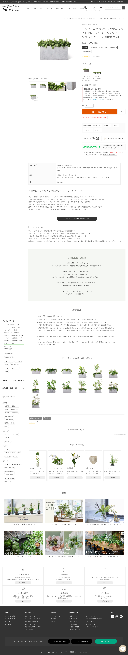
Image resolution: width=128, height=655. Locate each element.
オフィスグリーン (30, 623)
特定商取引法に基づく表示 (94, 618)
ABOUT (93, 2)
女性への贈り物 (9, 419)
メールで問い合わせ (81, 641)
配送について (73, 618)
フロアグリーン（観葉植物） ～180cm (13, 337)
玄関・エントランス (10, 452)
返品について (73, 621)
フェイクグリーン (9, 321)
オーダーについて (101, 2)
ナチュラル (15, 434)
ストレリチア (14, 364)
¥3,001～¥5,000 (16, 464)
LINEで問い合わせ (106, 641)
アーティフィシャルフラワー (12, 380)
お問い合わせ (120, 2)
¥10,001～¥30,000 (10, 471)
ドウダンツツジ (9, 357)
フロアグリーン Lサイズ (23, 556)
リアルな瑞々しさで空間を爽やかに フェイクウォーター (104, 524)
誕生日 (6, 426)
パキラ (6, 364)
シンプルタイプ (87, 130)
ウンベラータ (18, 361)
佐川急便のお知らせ (96, 99)
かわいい (7, 434)
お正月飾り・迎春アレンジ (12, 406)
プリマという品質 (10, 615)
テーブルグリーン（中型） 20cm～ (13, 327)
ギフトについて (74, 623)
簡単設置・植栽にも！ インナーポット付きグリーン (104, 556)
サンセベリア (15, 368)
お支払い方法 (73, 615)
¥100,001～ (8, 481)
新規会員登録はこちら (110, 155)
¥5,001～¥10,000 (9, 467)
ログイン (53, 621)
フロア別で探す (29, 629)
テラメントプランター (89, 18)
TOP (64, 18)
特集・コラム (60, 8)
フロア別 (49, 8)
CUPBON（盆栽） (8, 348)
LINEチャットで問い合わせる (113, 139)
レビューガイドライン (92, 626)
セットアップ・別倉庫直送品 (108, 47)
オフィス (15, 456)
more (38, 477)
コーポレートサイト (93, 623)
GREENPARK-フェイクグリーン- (92, 125)
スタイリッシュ (9, 437)
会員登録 (53, 618)
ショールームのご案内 (59, 641)
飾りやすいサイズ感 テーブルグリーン (64, 524)
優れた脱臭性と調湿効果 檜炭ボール (23, 524)
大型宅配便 (93, 47)
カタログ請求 (74, 629)
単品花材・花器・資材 (10, 388)
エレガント (8, 441)
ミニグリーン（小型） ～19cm (11, 324)
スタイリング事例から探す (32, 626)
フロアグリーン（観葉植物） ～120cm (13, 335)
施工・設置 (72, 8)
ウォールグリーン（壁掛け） (11, 329)
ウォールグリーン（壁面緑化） (12, 332)
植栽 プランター (8, 346)
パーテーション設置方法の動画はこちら (77, 218)
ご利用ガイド (111, 2)
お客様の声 (8, 623)
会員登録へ (23, 582)
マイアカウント (55, 615)
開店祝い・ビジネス (10, 422)
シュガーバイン (9, 361)
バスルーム (8, 456)
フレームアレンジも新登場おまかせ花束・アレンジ (64, 556)
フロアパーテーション (9, 343)
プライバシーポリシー (92, 615)
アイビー (7, 368)
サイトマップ (90, 621)
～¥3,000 (7, 464)
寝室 (19, 452)
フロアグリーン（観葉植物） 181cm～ (13, 340)
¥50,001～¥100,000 (10, 478)
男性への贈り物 (9, 416)
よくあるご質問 (74, 626)
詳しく (64, 582)
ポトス (6, 371)
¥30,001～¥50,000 (10, 474)
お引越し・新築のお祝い (11, 412)
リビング (7, 449)
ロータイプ (98, 130)
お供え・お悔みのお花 (11, 409)
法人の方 (7, 621)
